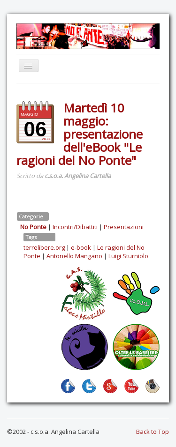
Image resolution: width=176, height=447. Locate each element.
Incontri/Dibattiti (75, 227)
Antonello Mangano (74, 256)
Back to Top (152, 431)
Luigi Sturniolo (128, 256)
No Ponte (33, 227)
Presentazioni (124, 227)
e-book (81, 247)
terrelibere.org (44, 247)
